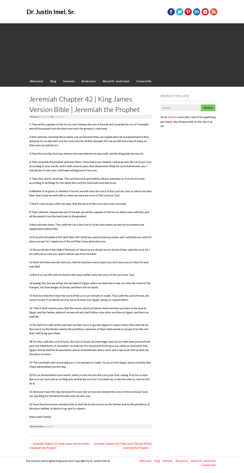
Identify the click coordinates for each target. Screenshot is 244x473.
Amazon (172, 117)
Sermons (69, 81)
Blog (53, 81)
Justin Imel (59, 116)
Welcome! (36, 81)
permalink (48, 426)
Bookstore (89, 81)
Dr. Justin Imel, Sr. (50, 11)
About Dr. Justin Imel (116, 81)
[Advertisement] (122, 49)
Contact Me (143, 81)
